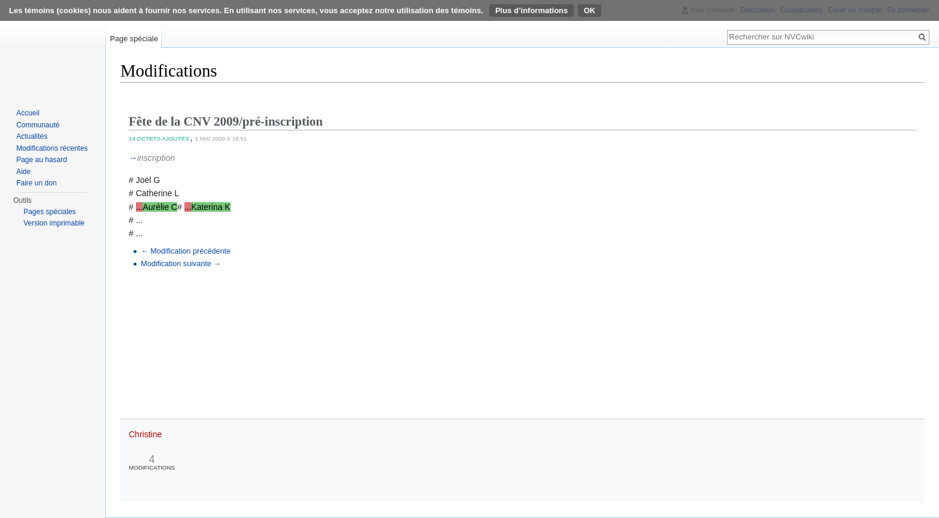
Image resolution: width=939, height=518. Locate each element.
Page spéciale (133, 38)
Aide (23, 171)
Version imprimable (53, 223)
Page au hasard (41, 160)
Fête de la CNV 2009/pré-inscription (226, 121)
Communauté (37, 125)
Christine (145, 434)
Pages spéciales (49, 212)
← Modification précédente (186, 251)
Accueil (28, 113)
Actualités (31, 136)
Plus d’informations (531, 10)
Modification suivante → (181, 264)
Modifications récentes (51, 148)
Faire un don (36, 183)
